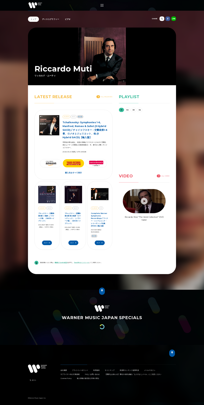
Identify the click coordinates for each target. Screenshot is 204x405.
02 (127, 110)
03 (134, 110)
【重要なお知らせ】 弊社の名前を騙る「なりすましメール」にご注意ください (133, 374)
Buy (47, 243)
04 (140, 110)
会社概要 (63, 370)
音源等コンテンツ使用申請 (129, 370)
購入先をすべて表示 (73, 173)
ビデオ (68, 19)
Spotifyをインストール (81, 262)
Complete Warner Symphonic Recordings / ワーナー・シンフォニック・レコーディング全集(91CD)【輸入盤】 (99, 219)
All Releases (104, 97)
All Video (163, 176)
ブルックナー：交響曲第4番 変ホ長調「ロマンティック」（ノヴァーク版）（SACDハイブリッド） (73, 218)
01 (121, 110)
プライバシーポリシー (80, 370)
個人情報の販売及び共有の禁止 (88, 378)
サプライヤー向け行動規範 (70, 374)
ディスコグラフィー (50, 19)
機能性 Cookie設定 (61, 262)
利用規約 (96, 370)
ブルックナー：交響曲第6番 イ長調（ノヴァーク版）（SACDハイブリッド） (46, 217)
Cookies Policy (66, 378)
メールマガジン (149, 370)
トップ (33, 19)
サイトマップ (109, 370)
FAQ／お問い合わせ (92, 374)
